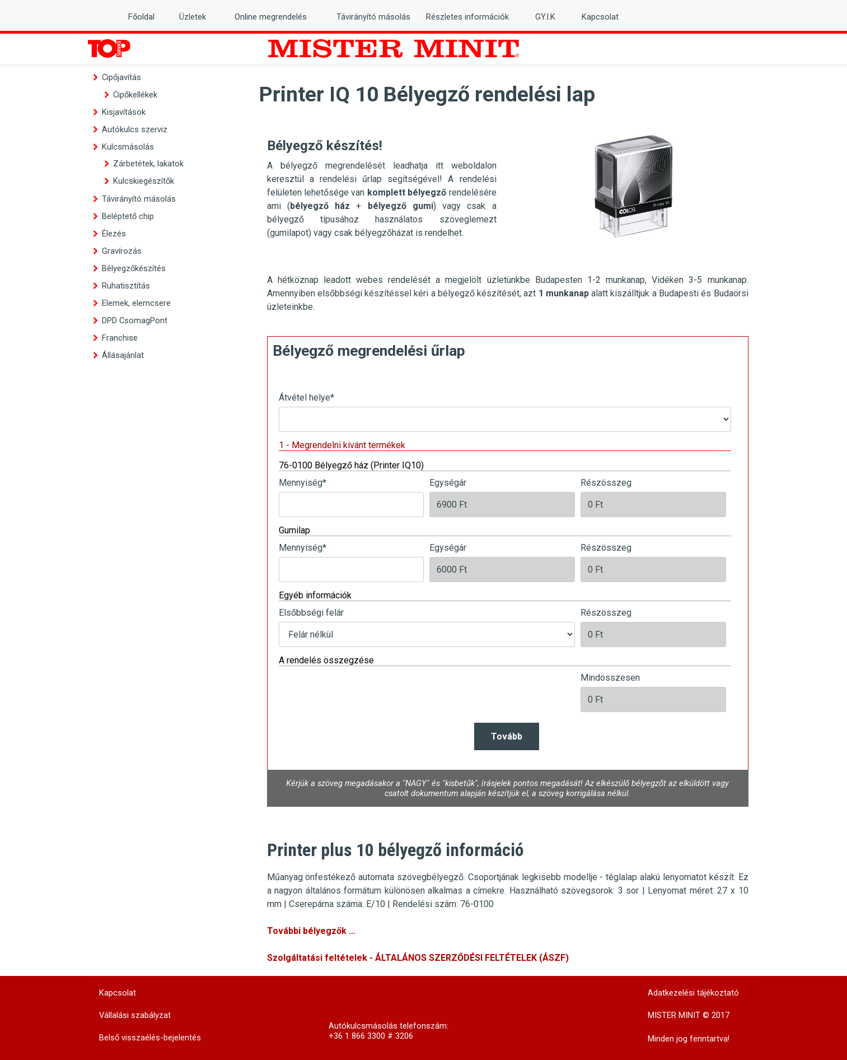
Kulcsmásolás (128, 147)
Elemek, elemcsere (136, 303)
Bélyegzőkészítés (134, 268)
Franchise (120, 338)
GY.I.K (545, 17)
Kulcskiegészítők (143, 181)
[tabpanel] (382, 186)
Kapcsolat (600, 17)
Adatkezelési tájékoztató (693, 993)
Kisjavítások (124, 112)
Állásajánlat (123, 355)
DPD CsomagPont (134, 320)
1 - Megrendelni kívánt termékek (342, 445)
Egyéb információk (315, 595)
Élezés (114, 234)
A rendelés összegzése (326, 660)
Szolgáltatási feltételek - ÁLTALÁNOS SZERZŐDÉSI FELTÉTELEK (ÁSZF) (418, 957)
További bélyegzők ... (311, 931)
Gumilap (294, 530)
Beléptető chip (128, 216)
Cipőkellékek (135, 95)
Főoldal (141, 17)
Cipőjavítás (121, 77)
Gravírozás (122, 251)
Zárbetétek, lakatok (148, 164)
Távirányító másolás (139, 199)
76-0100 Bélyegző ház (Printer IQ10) (351, 465)
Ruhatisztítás (126, 286)
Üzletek (192, 17)
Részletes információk (467, 17)
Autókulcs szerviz (134, 129)
